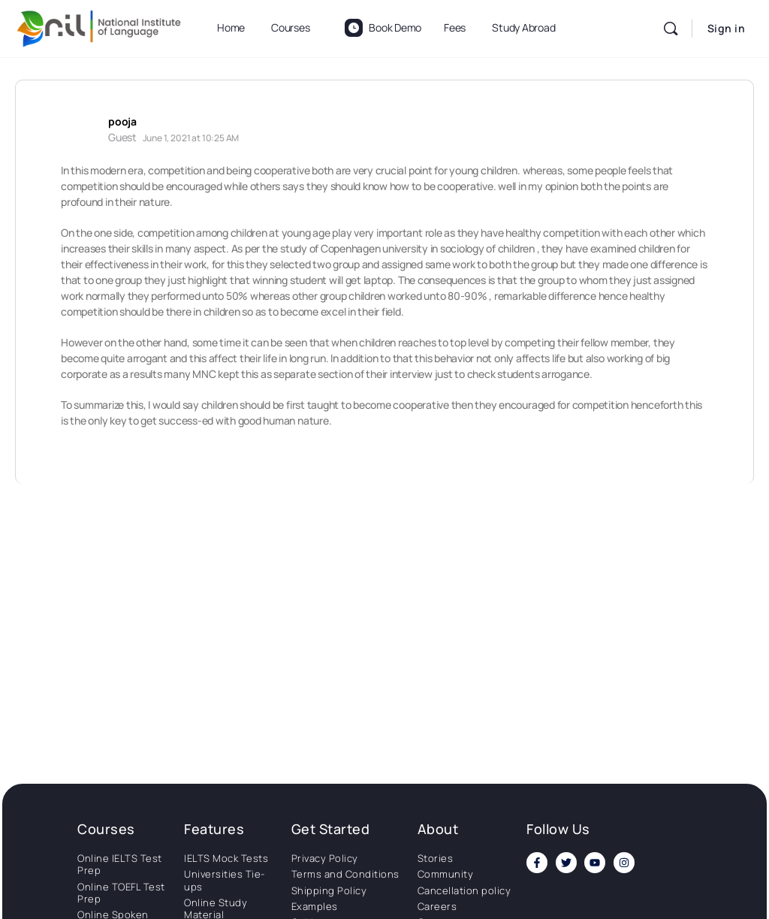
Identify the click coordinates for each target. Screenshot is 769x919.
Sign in (726, 28)
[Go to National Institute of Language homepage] (99, 26)
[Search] (671, 29)
